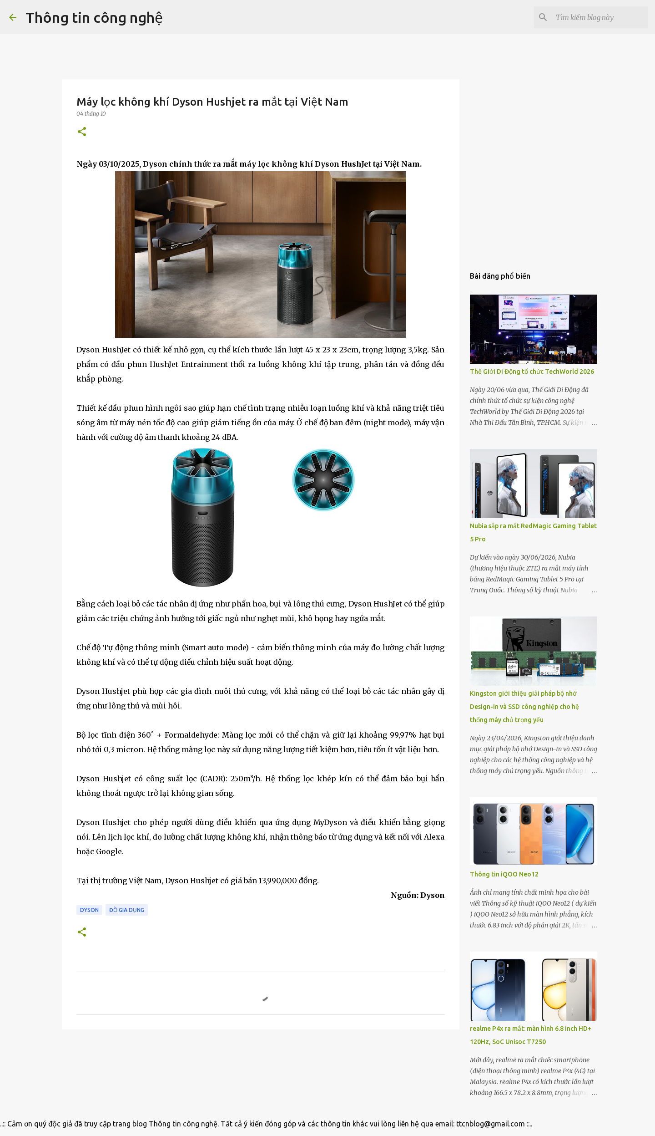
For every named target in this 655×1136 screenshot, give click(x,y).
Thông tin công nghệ (94, 17)
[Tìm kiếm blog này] (600, 17)
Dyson (89, 910)
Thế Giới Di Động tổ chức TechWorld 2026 (532, 371)
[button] (81, 132)
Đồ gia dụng (126, 910)
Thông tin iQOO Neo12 (504, 874)
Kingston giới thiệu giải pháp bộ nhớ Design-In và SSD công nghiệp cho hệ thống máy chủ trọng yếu (524, 706)
